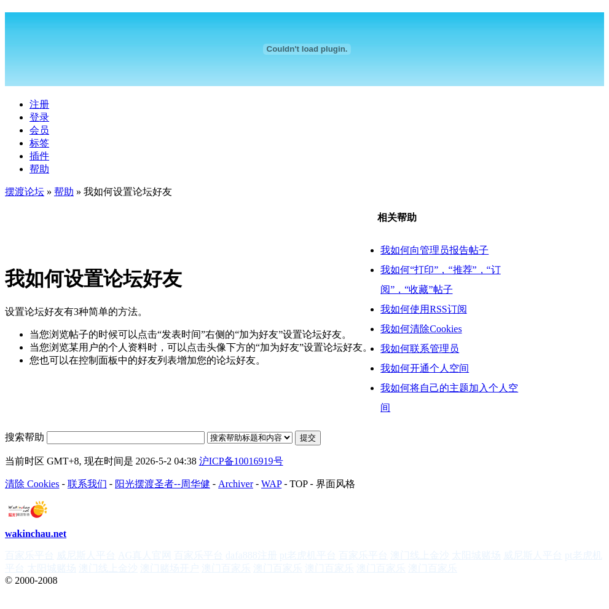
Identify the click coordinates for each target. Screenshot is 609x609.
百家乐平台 (29, 555)
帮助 (39, 169)
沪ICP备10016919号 (241, 461)
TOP (298, 484)
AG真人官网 (144, 555)
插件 (39, 156)
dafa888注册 (251, 555)
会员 (39, 130)
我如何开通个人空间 (424, 368)
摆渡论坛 (24, 191)
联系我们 (87, 484)
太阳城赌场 (476, 555)
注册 (39, 104)
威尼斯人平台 (86, 555)
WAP (271, 484)
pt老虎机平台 (308, 555)
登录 (39, 117)
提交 (308, 437)
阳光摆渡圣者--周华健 (162, 484)
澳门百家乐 (226, 568)
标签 (39, 143)
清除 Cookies (32, 484)
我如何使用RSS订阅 (423, 309)
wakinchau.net (35, 533)
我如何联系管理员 (419, 348)
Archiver (235, 484)
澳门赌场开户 (169, 568)
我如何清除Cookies (421, 329)
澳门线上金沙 (419, 555)
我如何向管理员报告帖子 (434, 250)
